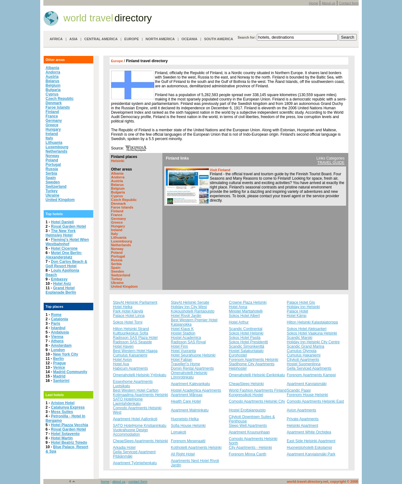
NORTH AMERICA (160, 39)
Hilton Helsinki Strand (131, 329)
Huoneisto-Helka (185, 419)
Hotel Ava (121, 364)
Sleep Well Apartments (248, 425)
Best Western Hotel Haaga (135, 351)
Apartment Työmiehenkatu (135, 463)
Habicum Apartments (130, 368)
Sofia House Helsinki (188, 425)
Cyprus (52, 94)
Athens (57, 341)
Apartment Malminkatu (190, 410)
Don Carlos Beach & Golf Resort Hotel (66, 263)
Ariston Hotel (62, 403)
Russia (52, 169)
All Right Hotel (183, 454)
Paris (55, 323)
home (105, 481)
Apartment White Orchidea (309, 432)
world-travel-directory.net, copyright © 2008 (322, 481)
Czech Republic (59, 98)
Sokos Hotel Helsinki (246, 333)
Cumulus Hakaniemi (303, 355)
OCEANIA (190, 39)
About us (328, 3)
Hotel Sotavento (65, 434)
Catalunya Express (67, 407)
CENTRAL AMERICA (100, 39)
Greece (52, 125)
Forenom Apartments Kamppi (311, 375)
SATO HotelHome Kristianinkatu (139, 425)
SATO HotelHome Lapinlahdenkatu (128, 401)
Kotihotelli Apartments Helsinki (196, 447)
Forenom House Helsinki (307, 395)
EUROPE (131, 39)
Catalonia (59, 319)
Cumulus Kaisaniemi (130, 355)
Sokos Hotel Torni (128, 322)
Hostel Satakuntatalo (246, 351)
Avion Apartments (301, 410)
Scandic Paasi (299, 390)
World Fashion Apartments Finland (258, 390)
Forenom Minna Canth (247, 454)
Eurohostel (238, 355)
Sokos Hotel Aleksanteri (307, 329)
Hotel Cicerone (64, 248)
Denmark (54, 103)
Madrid (59, 376)
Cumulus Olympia (302, 351)
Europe (117, 61)
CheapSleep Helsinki (246, 384)
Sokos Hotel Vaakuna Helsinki (312, 333)
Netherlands (56, 151)
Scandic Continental (246, 329)
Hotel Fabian (181, 359)
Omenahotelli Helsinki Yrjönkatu (139, 375)
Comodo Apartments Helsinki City (257, 401)
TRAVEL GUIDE (331, 162)
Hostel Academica (186, 337)
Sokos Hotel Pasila (245, 337)
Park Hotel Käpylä (128, 311)
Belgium (53, 85)
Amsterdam (61, 345)
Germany (54, 120)
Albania (52, 68)
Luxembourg (57, 147)
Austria (52, 76)
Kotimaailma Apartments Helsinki (140, 395)
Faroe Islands (58, 107)
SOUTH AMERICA (218, 39)
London (58, 350)
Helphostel (238, 368)
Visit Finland (220, 170)
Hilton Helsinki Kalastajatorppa (312, 322)
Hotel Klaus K (182, 329)
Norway (52, 156)
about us (119, 481)
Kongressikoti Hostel (246, 395)
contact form (138, 481)
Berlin (58, 358)
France (52, 116)
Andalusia (60, 332)
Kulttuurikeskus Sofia (130, 333)
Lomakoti (178, 432)
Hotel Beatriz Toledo (69, 442)
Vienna (57, 336)
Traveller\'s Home (185, 364)
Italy (49, 138)
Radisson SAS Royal (188, 342)
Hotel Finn (179, 346)
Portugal (53, 164)
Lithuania (54, 142)
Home (313, 3)
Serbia (51, 173)
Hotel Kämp (297, 315)
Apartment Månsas (187, 395)
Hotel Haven (123, 346)
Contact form (349, 3)
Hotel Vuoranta (183, 351)
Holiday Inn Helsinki (303, 307)
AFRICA (56, 39)
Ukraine (52, 195)
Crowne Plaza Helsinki (248, 302)
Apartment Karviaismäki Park (311, 454)
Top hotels (54, 214)
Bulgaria (53, 90)
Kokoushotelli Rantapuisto (193, 311)
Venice (59, 367)
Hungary (53, 129)
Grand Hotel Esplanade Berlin (61, 290)
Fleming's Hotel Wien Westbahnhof (67, 241)
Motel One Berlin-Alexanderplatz (64, 255)
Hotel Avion (122, 359)
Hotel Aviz (62, 283)
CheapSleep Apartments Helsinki (140, 441)
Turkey (51, 191)
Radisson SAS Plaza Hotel (135, 337)
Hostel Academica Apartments (196, 390)
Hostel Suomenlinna (303, 364)
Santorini (61, 380)
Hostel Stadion (183, 333)
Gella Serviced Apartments (309, 368)
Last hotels (55, 395)
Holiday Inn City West (189, 307)
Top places (54, 306)
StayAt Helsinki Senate (190, 302)
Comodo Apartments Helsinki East (315, 401)
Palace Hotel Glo (301, 302)
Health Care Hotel (186, 401)
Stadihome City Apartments (251, 364)
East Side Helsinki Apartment (311, 441)
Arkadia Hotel (124, 447)
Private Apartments (302, 419)
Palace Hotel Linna (129, 315)
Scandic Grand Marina (305, 346)
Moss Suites (62, 412)
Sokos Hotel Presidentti (248, 342)
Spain (51, 178)
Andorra (53, 72)
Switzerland (56, 186)
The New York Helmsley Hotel (61, 233)
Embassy (59, 279)
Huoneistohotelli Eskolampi (309, 447)
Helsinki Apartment (302, 425)
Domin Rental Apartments (192, 368)
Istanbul (58, 328)
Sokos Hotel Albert (244, 315)
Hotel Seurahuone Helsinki (193, 355)
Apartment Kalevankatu (190, 384)
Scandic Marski (299, 337)
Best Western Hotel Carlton (136, 390)
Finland (52, 112)
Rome (56, 315)
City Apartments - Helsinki (250, 447)
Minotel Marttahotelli (246, 311)
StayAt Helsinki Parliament (135, 302)
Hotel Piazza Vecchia (69, 425)
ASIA (73, 39)
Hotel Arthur (239, 322)
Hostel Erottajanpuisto (247, 410)
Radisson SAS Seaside (132, 342)
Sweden (53, 182)
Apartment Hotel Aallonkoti (135, 419)
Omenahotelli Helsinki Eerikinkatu (257, 375)
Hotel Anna (238, 307)
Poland (52, 160)
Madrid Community (70, 372)
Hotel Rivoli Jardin (186, 315)
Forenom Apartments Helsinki (253, 359)
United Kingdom (60, 200)
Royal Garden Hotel (68, 226)
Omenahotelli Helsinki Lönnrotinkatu (189, 375)
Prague (59, 363)
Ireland (52, 134)
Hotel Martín (62, 438)
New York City (65, 354)
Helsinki (117, 161)
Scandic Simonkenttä (246, 346)
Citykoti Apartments (303, 359)
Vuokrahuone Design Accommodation (130, 432)
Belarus (52, 81)
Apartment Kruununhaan (249, 432)
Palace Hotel (297, 311)
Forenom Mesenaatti (188, 441)
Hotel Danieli (62, 222)
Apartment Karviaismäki (307, 384)
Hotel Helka (123, 307)
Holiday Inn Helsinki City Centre (313, 342)
